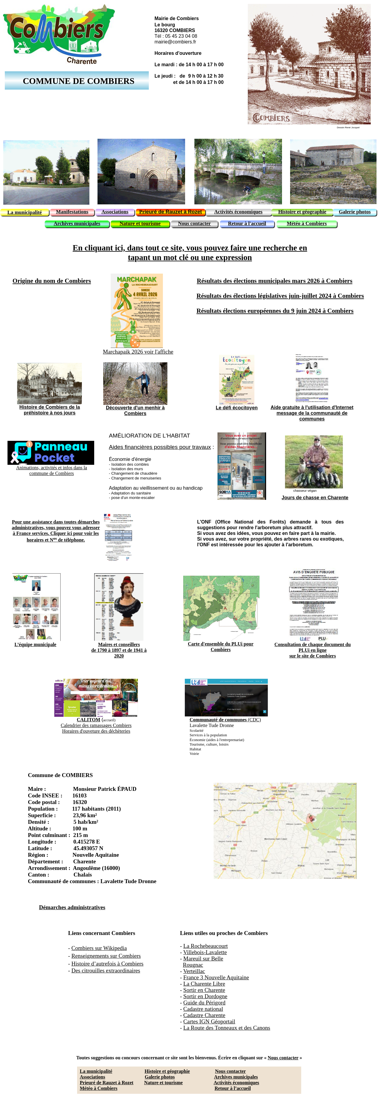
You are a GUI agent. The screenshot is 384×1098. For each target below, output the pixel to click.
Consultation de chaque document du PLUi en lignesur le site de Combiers (312, 650)
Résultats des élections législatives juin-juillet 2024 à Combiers (280, 295)
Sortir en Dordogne (205, 996)
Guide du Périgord (204, 1002)
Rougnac (193, 965)
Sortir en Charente (204, 990)
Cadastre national (203, 1009)
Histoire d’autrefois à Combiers (107, 963)
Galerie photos (160, 1076)
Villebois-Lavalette (205, 952)
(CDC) (254, 719)
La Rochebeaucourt (205, 946)
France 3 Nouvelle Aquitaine (216, 977)
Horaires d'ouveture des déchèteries (96, 731)
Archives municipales (236, 1076)
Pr (142, 212)
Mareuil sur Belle (203, 958)
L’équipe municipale (35, 644)
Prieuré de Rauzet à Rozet (107, 1082)
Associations (92, 1076)
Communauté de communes (218, 719)
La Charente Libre (204, 984)
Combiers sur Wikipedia (99, 948)
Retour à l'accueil (247, 223)
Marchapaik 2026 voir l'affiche (138, 352)
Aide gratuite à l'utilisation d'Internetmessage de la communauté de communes (312, 413)
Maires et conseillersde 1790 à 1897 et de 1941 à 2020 (118, 650)
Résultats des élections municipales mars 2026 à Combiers (274, 280)
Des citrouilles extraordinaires (105, 970)
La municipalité (96, 1071)
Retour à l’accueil (232, 1088)
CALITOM (88, 719)
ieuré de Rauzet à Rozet (173, 212)
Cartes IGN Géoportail (209, 1021)
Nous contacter (283, 1057)
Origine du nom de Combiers (52, 280)
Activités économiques (236, 1082)
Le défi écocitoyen (237, 407)
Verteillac (194, 971)
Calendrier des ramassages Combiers (96, 725)
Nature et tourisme (163, 1082)
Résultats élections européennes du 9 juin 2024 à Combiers (274, 310)
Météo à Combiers (98, 1088)
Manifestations (72, 212)
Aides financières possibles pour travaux (160, 447)
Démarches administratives (72, 907)
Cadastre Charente (204, 1015)
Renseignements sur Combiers (106, 956)
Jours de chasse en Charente (315, 497)
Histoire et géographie (167, 1071)
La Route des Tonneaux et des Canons (226, 1028)
